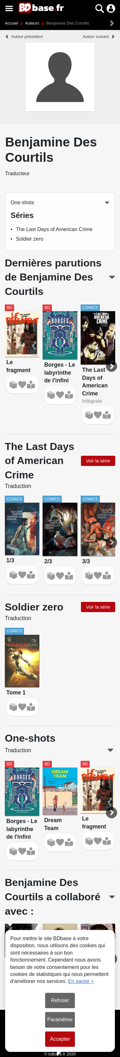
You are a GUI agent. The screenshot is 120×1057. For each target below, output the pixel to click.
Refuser (60, 1000)
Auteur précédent (27, 36)
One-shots (22, 202)
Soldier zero (29, 239)
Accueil (11, 23)
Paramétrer (60, 1019)
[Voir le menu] (9, 8)
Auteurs (32, 23)
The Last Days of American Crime (54, 229)
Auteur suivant (96, 36)
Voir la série (98, 460)
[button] (99, 8)
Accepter (60, 1039)
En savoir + (81, 981)
